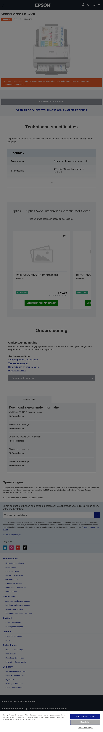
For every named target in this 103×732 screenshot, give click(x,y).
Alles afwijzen (85, 722)
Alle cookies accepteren (85, 716)
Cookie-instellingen (85, 727)
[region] (51, 721)
